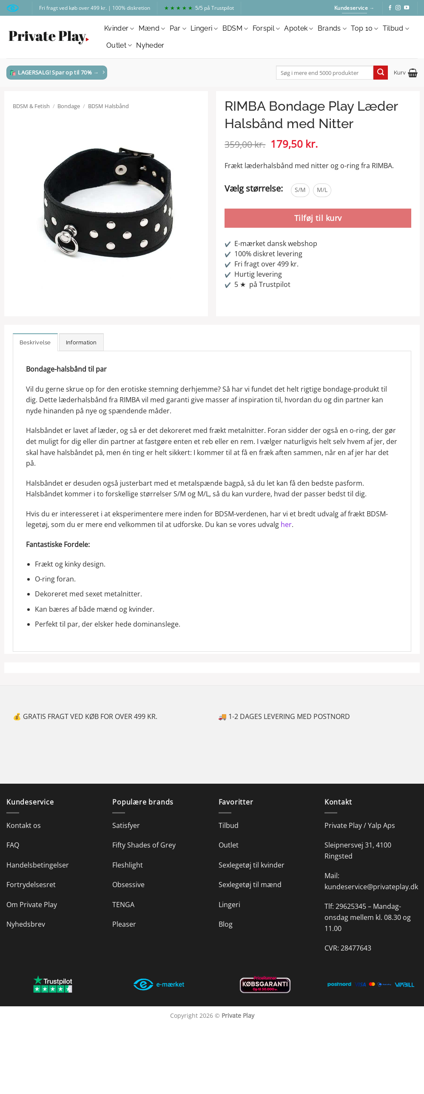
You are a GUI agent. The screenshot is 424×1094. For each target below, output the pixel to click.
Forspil (266, 28)
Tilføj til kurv (318, 218)
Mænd (152, 28)
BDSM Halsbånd (108, 106)
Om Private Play (31, 904)
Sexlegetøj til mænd (250, 884)
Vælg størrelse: (254, 188)
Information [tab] (81, 342)
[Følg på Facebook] (390, 8)
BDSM (235, 28)
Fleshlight (127, 865)
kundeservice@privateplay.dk (371, 886)
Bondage (68, 106)
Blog (226, 924)
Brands (332, 28)
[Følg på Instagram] (398, 8)
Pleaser (124, 924)
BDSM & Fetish (31, 106)
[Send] (380, 73)
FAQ (12, 845)
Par (178, 28)
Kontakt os (23, 825)
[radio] (300, 190)
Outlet (119, 45)
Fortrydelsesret (31, 884)
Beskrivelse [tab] (35, 342)
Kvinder (119, 28)
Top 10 (364, 28)
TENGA (123, 904)
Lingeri (204, 28)
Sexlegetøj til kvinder (252, 865)
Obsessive (128, 884)
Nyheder (150, 45)
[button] (406, 72)
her (286, 524)
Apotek (298, 28)
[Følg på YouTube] (406, 8)
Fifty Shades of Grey (144, 845)
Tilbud (396, 28)
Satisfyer (126, 825)
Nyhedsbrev (25, 924)
